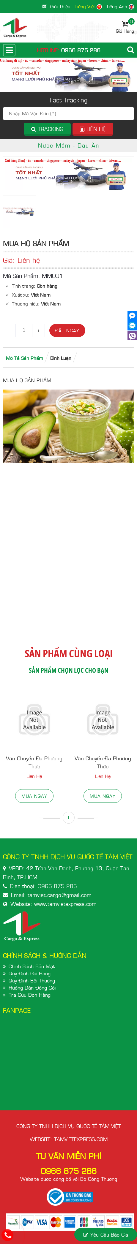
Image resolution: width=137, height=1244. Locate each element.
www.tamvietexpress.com (65, 903)
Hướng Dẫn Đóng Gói (32, 987)
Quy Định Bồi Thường (32, 980)
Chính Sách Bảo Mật (32, 966)
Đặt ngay (67, 330)
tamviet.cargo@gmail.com (60, 894)
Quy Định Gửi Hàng (30, 973)
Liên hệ (93, 128)
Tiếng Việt (88, 6)
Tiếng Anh (120, 6)
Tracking (47, 128)
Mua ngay (34, 796)
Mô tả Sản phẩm (24, 358)
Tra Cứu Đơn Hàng (30, 994)
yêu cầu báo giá (105, 1234)
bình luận (60, 358)
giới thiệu (56, 6)
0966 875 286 (80, 50)
